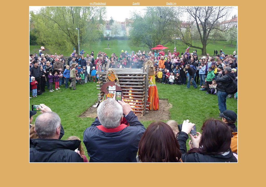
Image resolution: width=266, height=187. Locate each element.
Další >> (171, 3)
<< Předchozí (98, 3)
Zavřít (135, 3)
